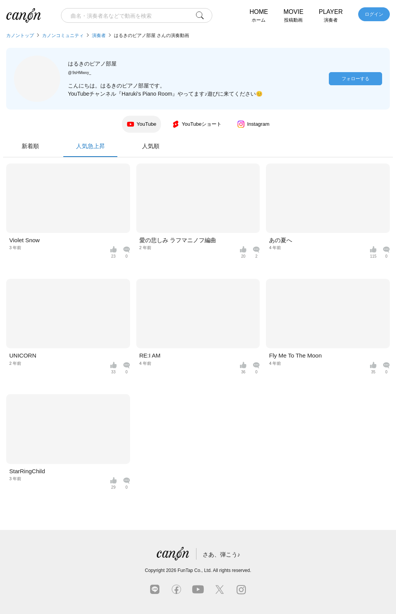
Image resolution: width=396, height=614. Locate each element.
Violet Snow (24, 240)
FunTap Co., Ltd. (195, 570)
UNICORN (22, 355)
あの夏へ (280, 240)
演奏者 (99, 35)
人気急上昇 (198, 150)
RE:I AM (150, 355)
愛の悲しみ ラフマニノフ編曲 (177, 240)
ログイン (374, 14)
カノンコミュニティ (63, 35)
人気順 (258, 146)
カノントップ (20, 35)
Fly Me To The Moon (295, 355)
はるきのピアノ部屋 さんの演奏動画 (151, 35)
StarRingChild (27, 471)
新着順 (138, 146)
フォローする (355, 78)
